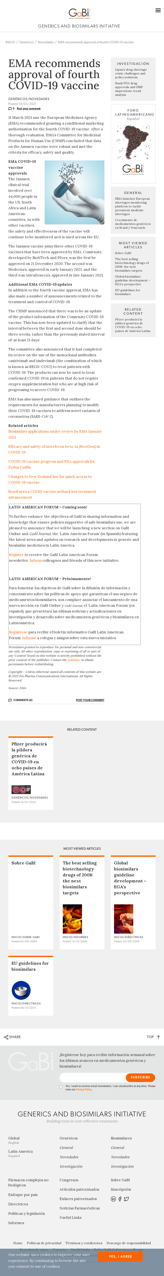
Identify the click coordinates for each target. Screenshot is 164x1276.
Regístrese (18, 632)
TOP (153, 1037)
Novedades (46, 42)
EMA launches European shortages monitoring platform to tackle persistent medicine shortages (132, 206)
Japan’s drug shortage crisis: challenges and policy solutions (131, 73)
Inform (36, 560)
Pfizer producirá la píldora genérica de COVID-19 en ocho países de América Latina (132, 325)
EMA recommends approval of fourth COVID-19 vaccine (96, 42)
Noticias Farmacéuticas (80, 1208)
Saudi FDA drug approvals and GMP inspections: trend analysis (129, 89)
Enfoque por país (23, 1194)
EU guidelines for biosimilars (127, 292)
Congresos (69, 1180)
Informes (16, 1223)
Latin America (30, 1153)
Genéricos (26, 42)
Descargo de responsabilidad (129, 1243)
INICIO (10, 42)
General (66, 1147)
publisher (73, 660)
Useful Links (70, 1217)
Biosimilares (121, 1138)
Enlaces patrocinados (78, 1198)
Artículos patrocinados (79, 1189)
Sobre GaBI (123, 253)
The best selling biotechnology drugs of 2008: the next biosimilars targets (132, 264)
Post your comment (29, 108)
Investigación (71, 1166)
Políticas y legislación (26, 1213)
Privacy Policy (83, 1089)
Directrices (18, 1204)
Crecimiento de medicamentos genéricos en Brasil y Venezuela (133, 224)
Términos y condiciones (84, 1243)
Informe (29, 638)
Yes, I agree (120, 1256)
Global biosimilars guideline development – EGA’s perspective (132, 280)
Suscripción (121, 1189)
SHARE (12, 1037)
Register (16, 554)
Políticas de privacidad (44, 1243)
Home (18, 1243)
